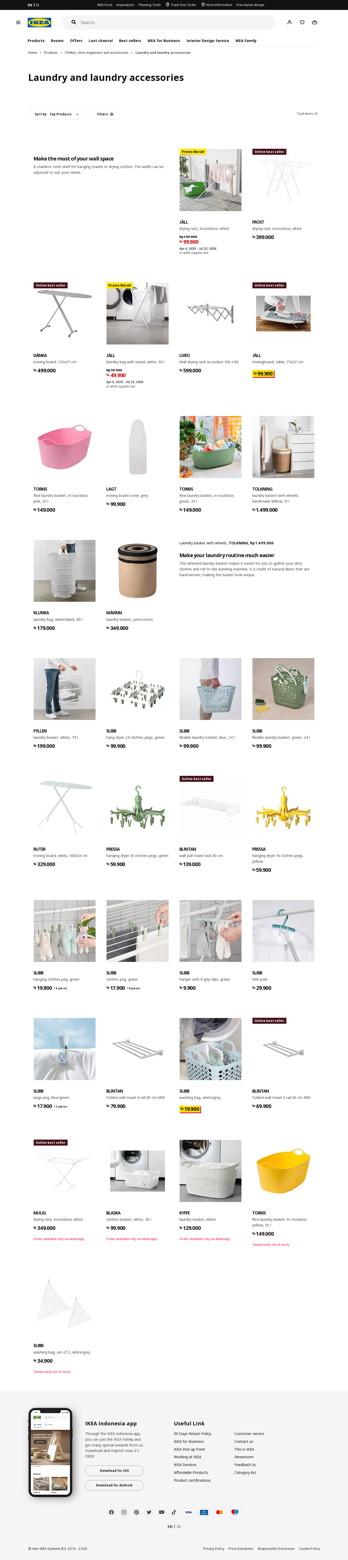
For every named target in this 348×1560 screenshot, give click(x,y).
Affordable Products (191, 1472)
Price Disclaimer (241, 1548)
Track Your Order (183, 5)
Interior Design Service (208, 40)
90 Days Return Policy (192, 1433)
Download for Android (114, 1485)
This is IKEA (244, 1449)
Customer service (249, 1433)
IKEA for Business (164, 40)
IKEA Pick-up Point (189, 1449)
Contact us (243, 1441)
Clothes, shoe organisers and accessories (96, 52)
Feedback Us (245, 1464)
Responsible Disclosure (276, 1548)
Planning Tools (150, 5)
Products (51, 52)
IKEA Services (185, 1464)
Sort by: (53, 114)
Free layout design (250, 5)
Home (32, 52)
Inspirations (125, 5)
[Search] (178, 22)
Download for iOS (114, 1470)
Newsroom (243, 1456)
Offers (76, 40)
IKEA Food (104, 5)
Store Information (219, 5)
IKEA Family (246, 40)
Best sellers (130, 40)
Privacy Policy (213, 1548)
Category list (245, 1472)
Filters (105, 114)
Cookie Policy (309, 1548)
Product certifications (192, 1480)
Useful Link (189, 1423)
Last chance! (101, 40)
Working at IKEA (187, 1456)
